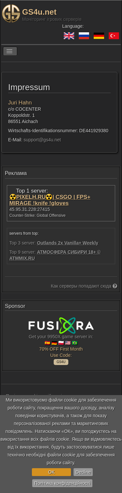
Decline (83, 472)
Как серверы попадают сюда (84, 286)
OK (51, 472)
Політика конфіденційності (62, 483)
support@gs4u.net (42, 139)
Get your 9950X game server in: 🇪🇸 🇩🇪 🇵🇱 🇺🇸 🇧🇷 (61, 340)
